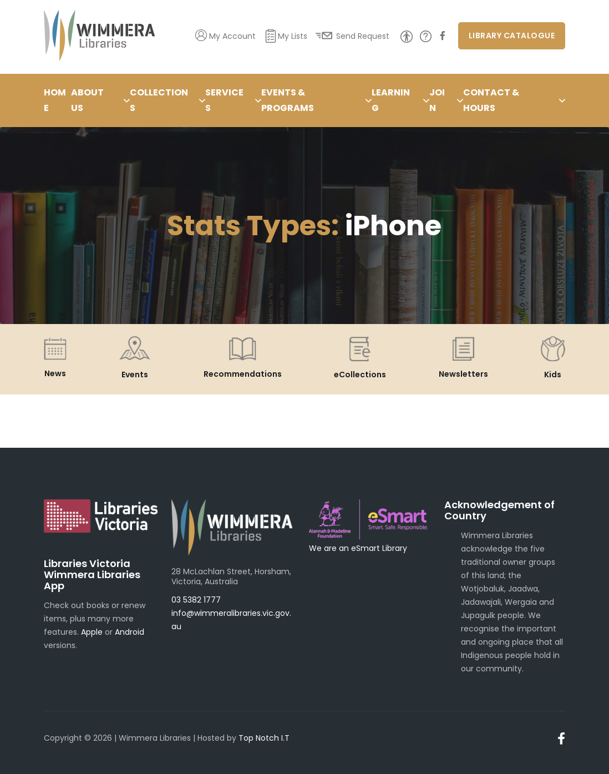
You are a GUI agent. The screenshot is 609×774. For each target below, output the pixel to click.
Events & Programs (287, 100)
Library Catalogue (512, 35)
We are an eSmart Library (358, 548)
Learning (391, 100)
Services (224, 100)
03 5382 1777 (196, 599)
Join (437, 100)
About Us (87, 100)
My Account (232, 36)
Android (129, 632)
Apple (92, 632)
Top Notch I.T (264, 737)
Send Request (362, 36)
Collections (159, 100)
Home (55, 100)
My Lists (292, 36)
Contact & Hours (491, 100)
